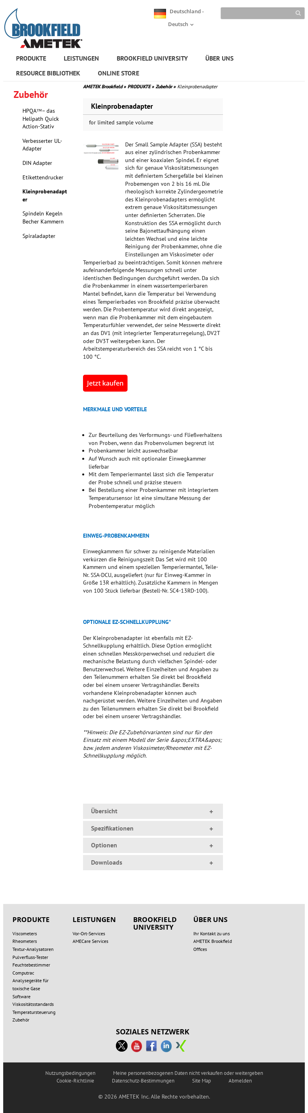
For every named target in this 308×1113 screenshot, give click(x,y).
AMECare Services (90, 941)
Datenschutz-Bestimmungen (143, 1080)
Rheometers (24, 941)
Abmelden (240, 1080)
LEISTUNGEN (81, 58)
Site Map (201, 1080)
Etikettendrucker (42, 177)
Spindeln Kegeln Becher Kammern (43, 217)
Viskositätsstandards (33, 1004)
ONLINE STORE (118, 73)
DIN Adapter (37, 163)
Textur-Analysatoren (33, 949)
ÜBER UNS (219, 58)
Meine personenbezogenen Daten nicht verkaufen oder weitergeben (188, 1073)
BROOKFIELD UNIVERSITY (152, 58)
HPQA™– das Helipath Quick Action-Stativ (40, 118)
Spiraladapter (38, 236)
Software (21, 996)
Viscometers (24, 933)
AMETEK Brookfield (104, 86)
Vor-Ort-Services (89, 933)
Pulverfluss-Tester (30, 957)
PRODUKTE (31, 58)
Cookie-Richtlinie (75, 1080)
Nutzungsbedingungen (70, 1073)
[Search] (263, 13)
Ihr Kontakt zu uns (211, 933)
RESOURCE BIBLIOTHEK (48, 73)
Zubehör (166, 86)
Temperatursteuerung (33, 1012)
